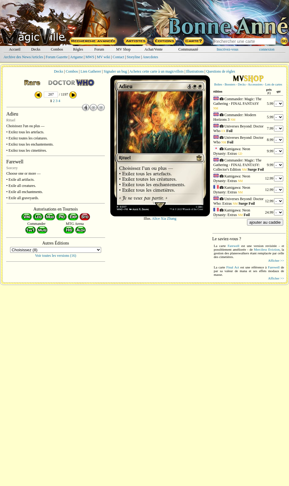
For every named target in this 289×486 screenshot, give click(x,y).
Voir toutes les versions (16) (55, 255)
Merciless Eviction (267, 249)
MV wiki (103, 57)
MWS (90, 57)
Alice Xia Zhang (164, 218)
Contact (118, 57)
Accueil (14, 49)
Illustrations (194, 71)
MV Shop (123, 49)
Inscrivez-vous (227, 49)
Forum (99, 49)
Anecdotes (150, 57)
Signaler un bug (115, 71)
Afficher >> (276, 260)
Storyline (133, 57)
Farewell (233, 246)
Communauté (188, 49)
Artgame (76, 57)
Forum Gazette (57, 57)
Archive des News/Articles (23, 57)
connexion (267, 49)
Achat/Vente (153, 49)
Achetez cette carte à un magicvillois (156, 71)
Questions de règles (220, 71)
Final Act (232, 267)
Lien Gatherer (91, 71)
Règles (78, 49)
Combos (57, 49)
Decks (35, 49)
